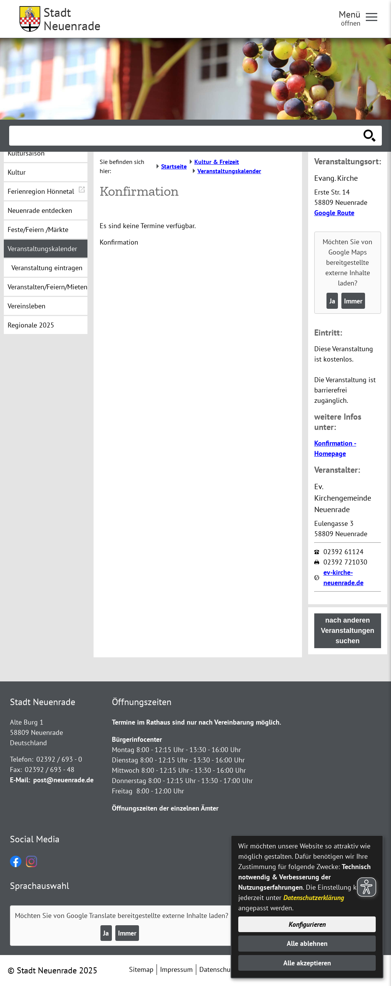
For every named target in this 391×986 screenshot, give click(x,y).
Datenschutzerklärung (313, 897)
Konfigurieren (307, 924)
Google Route (334, 212)
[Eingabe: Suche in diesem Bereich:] (187, 135)
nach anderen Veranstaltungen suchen (347, 630)
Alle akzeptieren (307, 962)
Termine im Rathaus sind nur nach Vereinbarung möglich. (196, 722)
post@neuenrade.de (63, 779)
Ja (332, 301)
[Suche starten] (370, 136)
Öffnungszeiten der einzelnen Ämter (165, 808)
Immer (353, 301)
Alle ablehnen (307, 943)
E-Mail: (20, 779)
